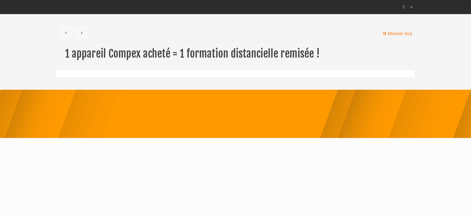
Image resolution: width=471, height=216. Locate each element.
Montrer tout (396, 33)
